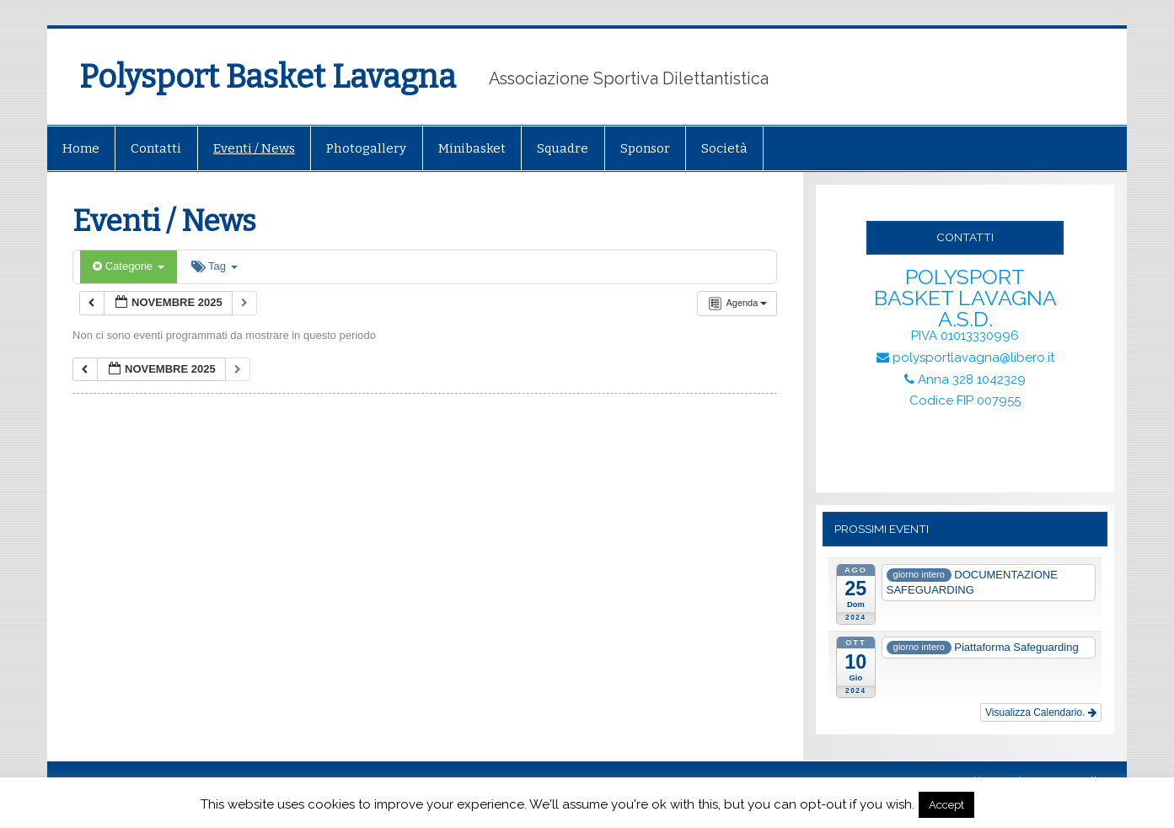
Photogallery (366, 148)
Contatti (156, 148)
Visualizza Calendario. (1040, 712)
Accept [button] (946, 804)
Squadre (562, 148)
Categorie (128, 266)
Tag (214, 266)
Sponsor (645, 148)
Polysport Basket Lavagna (267, 76)
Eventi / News (254, 148)
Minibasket (472, 148)
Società (724, 148)
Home (80, 148)
